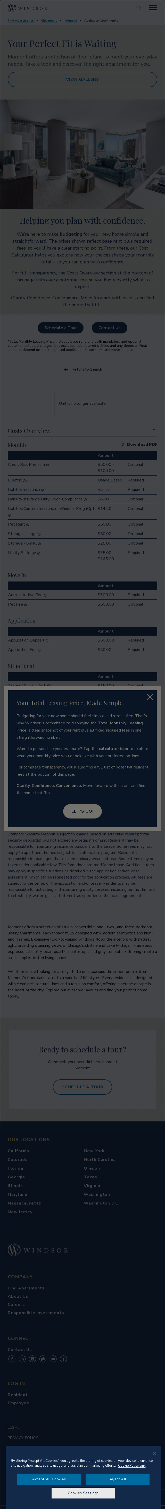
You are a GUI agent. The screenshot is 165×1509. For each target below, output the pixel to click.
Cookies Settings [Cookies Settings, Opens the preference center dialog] (83, 1493)
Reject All (118, 1479)
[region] (83, 1477)
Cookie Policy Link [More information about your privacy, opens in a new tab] (131, 1465)
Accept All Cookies (49, 1479)
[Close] (154, 1453)
